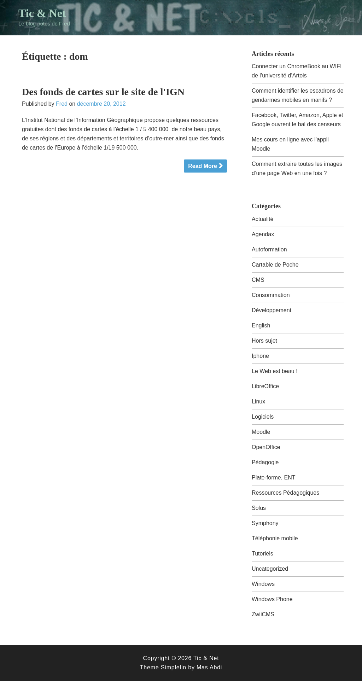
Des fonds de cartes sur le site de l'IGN (103, 91)
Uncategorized (270, 569)
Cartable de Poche (275, 265)
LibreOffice (265, 386)
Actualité (262, 219)
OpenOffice (266, 447)
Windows (263, 584)
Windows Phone (272, 599)
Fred (62, 104)
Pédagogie (265, 462)
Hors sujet (264, 341)
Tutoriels (262, 554)
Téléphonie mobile (275, 538)
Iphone (260, 356)
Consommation (271, 295)
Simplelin (173, 667)
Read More (202, 166)
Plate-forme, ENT (274, 478)
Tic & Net (42, 13)
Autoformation (269, 249)
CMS (258, 280)
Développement (271, 310)
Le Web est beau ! (275, 371)
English (261, 325)
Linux (258, 401)
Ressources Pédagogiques (285, 493)
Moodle (261, 432)
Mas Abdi (209, 667)
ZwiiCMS (263, 614)
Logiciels (263, 417)
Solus (259, 508)
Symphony (265, 523)
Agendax (263, 234)
